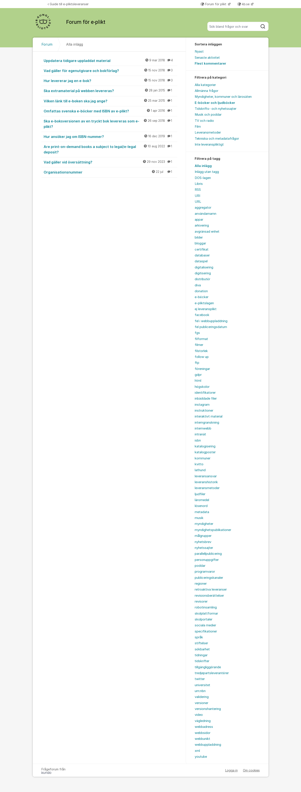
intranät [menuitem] (200, 434)
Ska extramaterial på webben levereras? (110, 90)
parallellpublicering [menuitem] (208, 554)
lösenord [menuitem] (201, 506)
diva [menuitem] (198, 285)
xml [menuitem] (197, 751)
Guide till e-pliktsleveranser (68, 4)
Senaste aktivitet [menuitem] (207, 58)
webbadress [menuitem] (204, 727)
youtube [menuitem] (201, 757)
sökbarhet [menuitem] (202, 649)
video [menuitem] (199, 715)
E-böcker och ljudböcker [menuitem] (215, 103)
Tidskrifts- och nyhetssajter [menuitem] (215, 109)
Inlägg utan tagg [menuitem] (207, 172)
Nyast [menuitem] (199, 51)
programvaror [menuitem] (205, 572)
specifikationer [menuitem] (206, 631)
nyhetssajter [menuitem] (204, 548)
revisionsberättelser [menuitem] (209, 596)
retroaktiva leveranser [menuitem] (211, 589)
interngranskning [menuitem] (207, 422)
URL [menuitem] (198, 202)
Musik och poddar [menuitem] (208, 115)
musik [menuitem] (199, 518)
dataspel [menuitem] (201, 261)
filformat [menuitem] (201, 339)
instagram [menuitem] (202, 405)
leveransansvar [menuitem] (206, 476)
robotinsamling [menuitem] (206, 607)
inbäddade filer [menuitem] (206, 398)
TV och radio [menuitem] (204, 121)
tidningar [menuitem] (201, 655)
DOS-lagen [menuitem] (203, 178)
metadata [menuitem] (202, 512)
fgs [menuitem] (197, 333)
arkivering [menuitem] (202, 225)
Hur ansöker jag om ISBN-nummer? (110, 136)
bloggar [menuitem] (200, 243)
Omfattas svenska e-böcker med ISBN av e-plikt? (110, 110)
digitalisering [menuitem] (204, 267)
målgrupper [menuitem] (203, 536)
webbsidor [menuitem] (202, 733)
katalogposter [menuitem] (205, 452)
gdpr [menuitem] (198, 375)
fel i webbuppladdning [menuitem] (211, 321)
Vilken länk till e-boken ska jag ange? (110, 100)
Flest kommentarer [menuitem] (210, 63)
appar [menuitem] (199, 220)
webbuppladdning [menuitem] (208, 745)
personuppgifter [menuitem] (207, 560)
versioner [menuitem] (201, 703)
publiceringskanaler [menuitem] (209, 578)
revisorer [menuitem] (201, 601)
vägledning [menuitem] (203, 721)
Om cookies (251, 770)
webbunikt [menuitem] (202, 739)
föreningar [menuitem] (202, 369)
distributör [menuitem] (202, 279)
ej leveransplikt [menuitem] (206, 309)
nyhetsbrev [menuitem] (203, 542)
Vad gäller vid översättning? (110, 162)
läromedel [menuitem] (202, 500)
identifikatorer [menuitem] (205, 393)
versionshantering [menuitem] (208, 709)
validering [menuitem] (202, 697)
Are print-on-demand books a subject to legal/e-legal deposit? (110, 149)
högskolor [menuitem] (202, 387)
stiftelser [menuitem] (201, 643)
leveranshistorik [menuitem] (206, 482)
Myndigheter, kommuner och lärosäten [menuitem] (223, 97)
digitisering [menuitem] (203, 273)
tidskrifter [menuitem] (202, 661)
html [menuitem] (198, 381)
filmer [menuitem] (199, 345)
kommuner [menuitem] (202, 458)
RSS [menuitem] (198, 190)
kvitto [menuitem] (199, 464)
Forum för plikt (214, 4)
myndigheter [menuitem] (204, 524)
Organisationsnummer (110, 172)
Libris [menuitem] (199, 184)
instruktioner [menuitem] (204, 410)
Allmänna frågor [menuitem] (206, 91)
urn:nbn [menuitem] (200, 691)
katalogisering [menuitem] (205, 446)
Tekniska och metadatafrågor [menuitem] (217, 139)
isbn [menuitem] (198, 440)
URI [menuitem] (197, 196)
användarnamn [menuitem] (205, 214)
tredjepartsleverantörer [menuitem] (212, 673)
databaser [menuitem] (202, 255)
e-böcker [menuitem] (201, 297)
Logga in (231, 770)
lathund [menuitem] (200, 470)
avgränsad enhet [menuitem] (207, 232)
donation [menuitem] (201, 291)
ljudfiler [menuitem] (200, 494)
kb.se (243, 4)
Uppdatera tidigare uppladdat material (110, 60)
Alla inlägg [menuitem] (203, 166)
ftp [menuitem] (197, 363)
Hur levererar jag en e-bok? (110, 80)
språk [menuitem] (199, 637)
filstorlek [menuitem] (201, 351)
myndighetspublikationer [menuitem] (213, 530)
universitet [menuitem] (202, 685)
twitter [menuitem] (200, 679)
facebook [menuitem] (202, 315)
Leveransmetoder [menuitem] (208, 132)
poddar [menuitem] (200, 566)
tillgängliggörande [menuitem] (208, 667)
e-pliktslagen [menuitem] (204, 303)
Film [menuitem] (198, 127)
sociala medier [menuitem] (205, 625)
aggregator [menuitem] (203, 208)
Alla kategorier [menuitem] (205, 85)
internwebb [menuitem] (203, 428)
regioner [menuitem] (201, 584)
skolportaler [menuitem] (203, 619)
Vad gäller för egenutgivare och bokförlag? (110, 70)
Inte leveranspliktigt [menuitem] (209, 144)
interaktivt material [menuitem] (208, 416)
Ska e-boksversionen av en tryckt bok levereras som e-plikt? (110, 124)
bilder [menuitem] (199, 237)
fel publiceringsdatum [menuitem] (211, 327)
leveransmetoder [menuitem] (207, 488)
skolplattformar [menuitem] (206, 613)
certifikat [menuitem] (201, 249)
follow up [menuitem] (202, 357)
